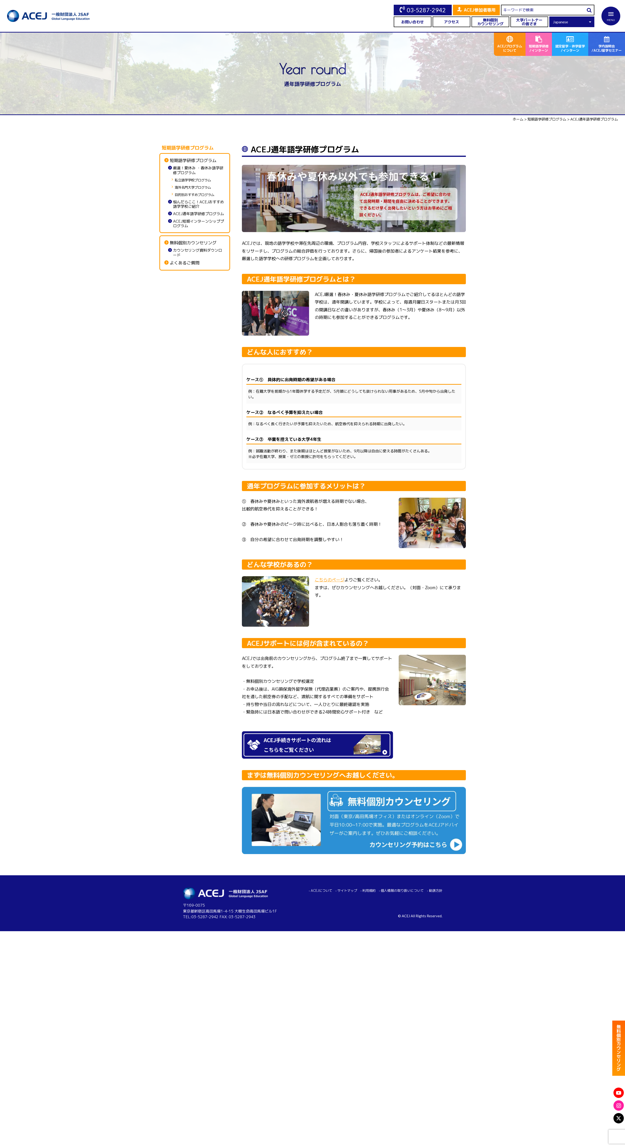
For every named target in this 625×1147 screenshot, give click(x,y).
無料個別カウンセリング (490, 21)
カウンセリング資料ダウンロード (197, 252)
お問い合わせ (412, 22)
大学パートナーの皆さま (529, 21)
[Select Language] (571, 22)
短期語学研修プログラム (193, 160)
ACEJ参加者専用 (480, 10)
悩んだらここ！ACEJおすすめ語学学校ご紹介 (198, 204)
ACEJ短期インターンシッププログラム (198, 223)
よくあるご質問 (184, 263)
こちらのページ (329, 580)
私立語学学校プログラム (193, 180)
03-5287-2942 (426, 9)
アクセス (451, 22)
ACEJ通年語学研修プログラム (198, 214)
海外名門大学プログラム (193, 188)
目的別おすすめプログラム (194, 195)
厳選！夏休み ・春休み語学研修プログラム (198, 170)
